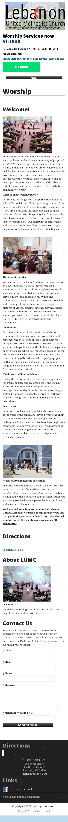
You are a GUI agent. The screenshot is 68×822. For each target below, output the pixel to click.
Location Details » (13, 549)
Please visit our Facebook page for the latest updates (33, 58)
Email (7, 662)
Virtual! (11, 41)
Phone (7, 673)
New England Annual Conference (21, 796)
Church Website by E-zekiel (34, 811)
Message (9, 685)
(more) (39, 613)
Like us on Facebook (17, 789)
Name (7, 650)
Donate (21, 66)
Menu (34, 77)
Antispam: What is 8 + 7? (18, 712)
